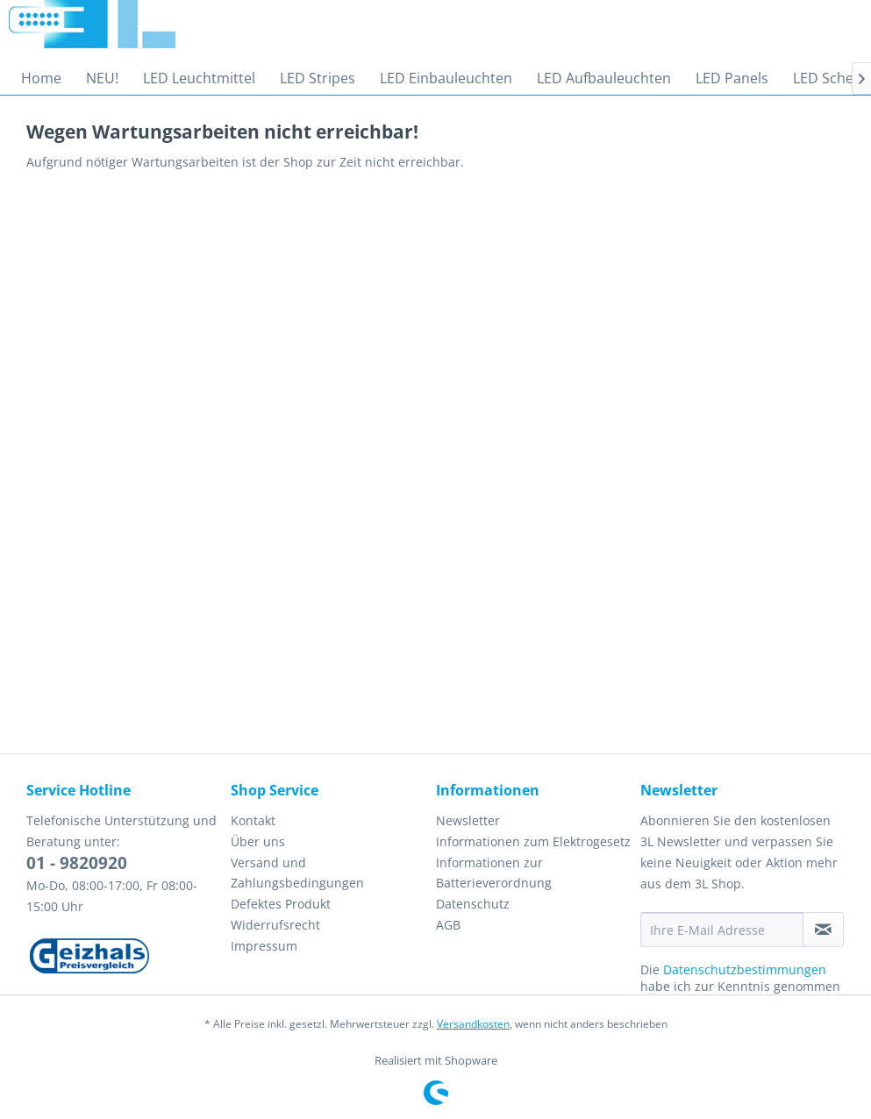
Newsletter (468, 820)
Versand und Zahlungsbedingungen (297, 873)
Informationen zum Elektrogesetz (533, 841)
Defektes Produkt (281, 903)
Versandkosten (473, 1023)
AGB (448, 924)
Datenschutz (473, 903)
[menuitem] (41, 78)
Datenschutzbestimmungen (744, 969)
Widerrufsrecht (275, 924)
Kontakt (253, 820)
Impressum (264, 945)
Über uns (258, 841)
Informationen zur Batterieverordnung (494, 873)
